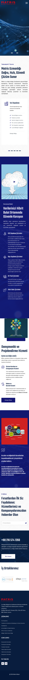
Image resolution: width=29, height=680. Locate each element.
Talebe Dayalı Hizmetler (6, 649)
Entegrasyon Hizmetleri (6, 654)
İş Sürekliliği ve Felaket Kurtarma (8, 628)
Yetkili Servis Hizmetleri (6, 652)
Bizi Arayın (8, 556)
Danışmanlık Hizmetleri (6, 642)
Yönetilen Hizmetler (5, 647)
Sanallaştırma (4, 625)
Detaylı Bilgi (8, 39)
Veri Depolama (4, 620)
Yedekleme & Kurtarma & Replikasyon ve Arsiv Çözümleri (13, 623)
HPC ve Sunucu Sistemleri (6, 630)
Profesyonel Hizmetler (6, 644)
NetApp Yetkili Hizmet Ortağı (7, 633)
